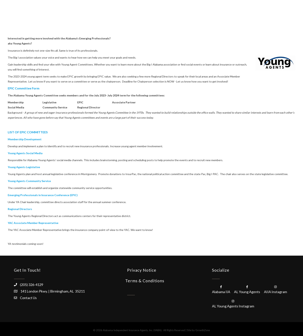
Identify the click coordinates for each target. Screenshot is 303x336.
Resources (226, 12)
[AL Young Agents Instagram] (233, 303)
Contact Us (28, 298)
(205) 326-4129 (31, 284)
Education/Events (199, 12)
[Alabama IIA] (221, 289)
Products (173, 12)
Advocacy (247, 12)
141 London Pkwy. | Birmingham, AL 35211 (52, 291)
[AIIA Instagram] (275, 289)
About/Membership (145, 12)
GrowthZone (202, 330)
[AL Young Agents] (247, 289)
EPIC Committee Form (23, 88)
